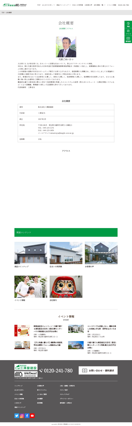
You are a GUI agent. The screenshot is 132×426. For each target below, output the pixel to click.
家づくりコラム (42, 390)
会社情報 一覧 (98, 5)
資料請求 (128, 39)
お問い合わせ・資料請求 (101, 370)
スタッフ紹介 (64, 390)
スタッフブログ (64, 394)
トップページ (18, 386)
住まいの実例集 (77, 5)
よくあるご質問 (42, 394)
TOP (39, 5)
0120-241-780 (58, 370)
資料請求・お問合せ (66, 403)
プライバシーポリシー (66, 399)
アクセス (70, 28)
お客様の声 (88, 5)
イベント (128, 32)
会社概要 (62, 28)
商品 (128, 24)
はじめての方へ (47, 5)
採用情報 (39, 403)
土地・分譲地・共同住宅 (67, 386)
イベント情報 (111, 5)
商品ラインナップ (63, 5)
